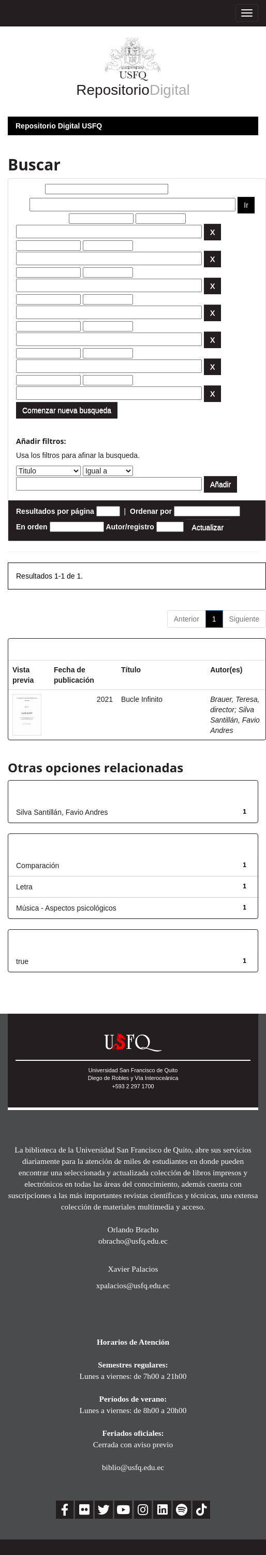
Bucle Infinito (141, 699)
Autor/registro (130, 527)
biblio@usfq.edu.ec (133, 1467)
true (22, 961)
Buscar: (29, 189)
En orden (32, 527)
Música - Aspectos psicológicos (66, 908)
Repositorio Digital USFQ (59, 126)
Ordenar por (151, 511)
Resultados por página (55, 511)
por (22, 204)
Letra (24, 887)
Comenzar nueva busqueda (66, 410)
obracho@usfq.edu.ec (133, 1240)
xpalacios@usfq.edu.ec (133, 1285)
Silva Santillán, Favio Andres (235, 720)
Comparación (37, 865)
